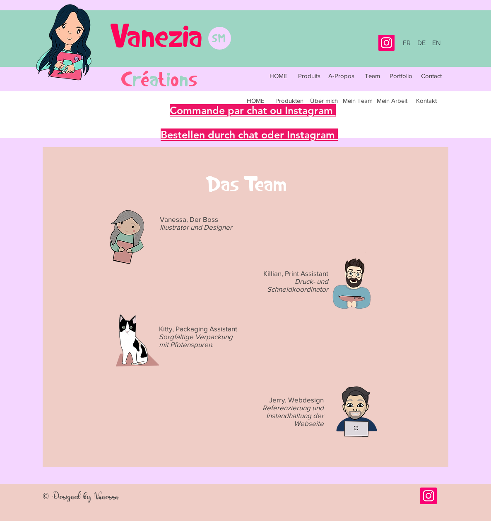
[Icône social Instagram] (428, 496)
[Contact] (431, 75)
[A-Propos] (341, 75)
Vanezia (156, 35)
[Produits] (309, 75)
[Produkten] (289, 100)
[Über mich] (324, 100)
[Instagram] (386, 43)
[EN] (436, 43)
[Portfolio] (401, 75)
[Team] (372, 75)
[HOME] (278, 75)
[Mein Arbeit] (392, 100)
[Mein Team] (358, 100)
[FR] (406, 43)
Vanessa (106, 496)
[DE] (421, 43)
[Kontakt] (426, 100)
